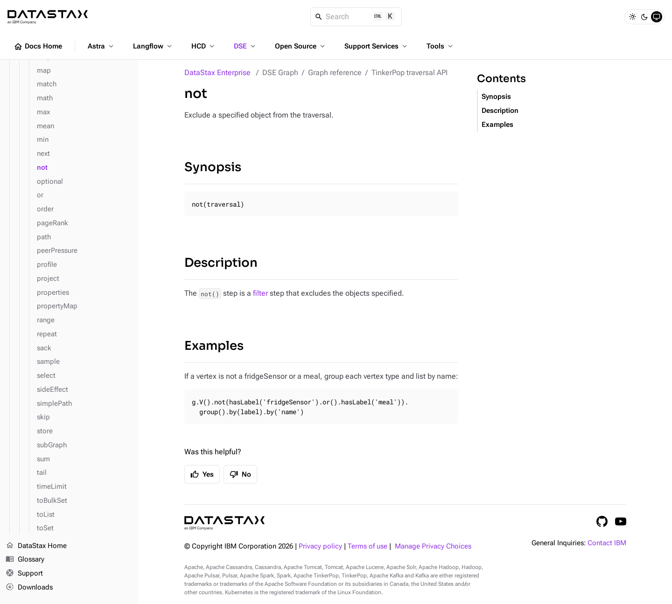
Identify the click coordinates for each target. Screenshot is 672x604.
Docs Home (38, 46)
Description (221, 263)
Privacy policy (320, 546)
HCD (203, 46)
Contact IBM (607, 543)
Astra (101, 46)
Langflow (153, 46)
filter (260, 293)
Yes (202, 474)
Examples (214, 346)
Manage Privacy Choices (433, 546)
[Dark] (644, 16)
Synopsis (212, 167)
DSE (245, 46)
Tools (441, 46)
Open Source (301, 46)
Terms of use (367, 546)
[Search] (356, 16)
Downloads (29, 588)
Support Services (376, 46)
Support (24, 574)
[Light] (632, 16)
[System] (656, 16)
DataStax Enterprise (217, 72)
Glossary (25, 560)
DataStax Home (36, 546)
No (240, 474)
